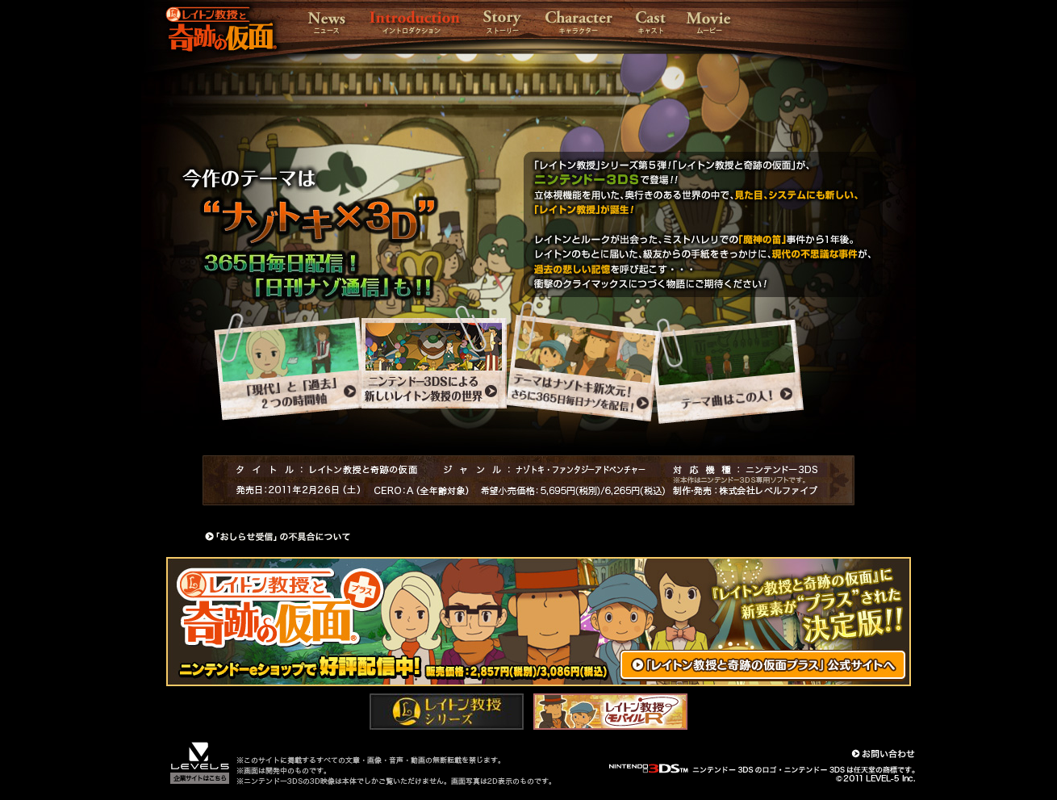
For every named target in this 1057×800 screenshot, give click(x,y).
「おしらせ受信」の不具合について (278, 536)
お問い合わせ (883, 753)
